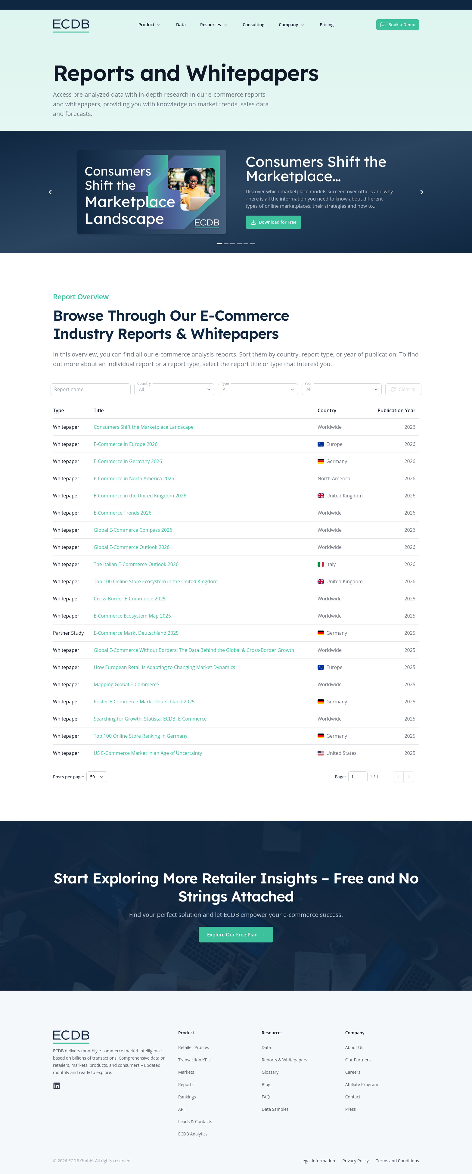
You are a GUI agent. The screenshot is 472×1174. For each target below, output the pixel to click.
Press (350, 1109)
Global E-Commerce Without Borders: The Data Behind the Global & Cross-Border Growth (194, 650)
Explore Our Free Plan (236, 934)
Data (181, 24)
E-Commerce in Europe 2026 (125, 444)
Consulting (253, 24)
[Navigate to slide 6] (252, 243)
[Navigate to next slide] (421, 192)
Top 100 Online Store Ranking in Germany (140, 736)
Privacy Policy (355, 1160)
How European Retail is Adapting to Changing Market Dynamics (164, 667)
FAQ (266, 1097)
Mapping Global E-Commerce (126, 684)
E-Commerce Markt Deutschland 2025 (136, 633)
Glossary (270, 1072)
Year (308, 383)
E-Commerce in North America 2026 (134, 478)
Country (144, 383)
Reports (186, 1084)
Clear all (403, 389)
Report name (68, 389)
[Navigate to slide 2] (226, 243)
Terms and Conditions (397, 1160)
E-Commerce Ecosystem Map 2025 (132, 615)
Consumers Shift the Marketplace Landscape (144, 427)
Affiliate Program (361, 1084)
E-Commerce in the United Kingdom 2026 (140, 495)
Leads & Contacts (195, 1121)
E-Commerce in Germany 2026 (128, 461)
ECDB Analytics (192, 1134)
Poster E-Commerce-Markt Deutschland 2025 (144, 701)
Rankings (187, 1097)
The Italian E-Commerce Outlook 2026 (136, 564)
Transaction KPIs (194, 1060)
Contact (352, 1097)
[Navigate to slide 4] (239, 243)
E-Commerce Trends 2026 (122, 512)
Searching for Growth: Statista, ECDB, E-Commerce (150, 718)
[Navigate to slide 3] (232, 243)
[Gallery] (236, 192)
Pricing (327, 24)
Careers (352, 1072)
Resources (214, 25)
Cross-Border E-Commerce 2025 (130, 598)
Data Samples (275, 1109)
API (181, 1109)
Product (150, 25)
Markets (186, 1072)
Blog (266, 1084)
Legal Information (317, 1160)
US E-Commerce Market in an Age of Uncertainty (148, 753)
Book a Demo (397, 25)
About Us (354, 1047)
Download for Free (273, 222)
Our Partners (358, 1060)
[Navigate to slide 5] (246, 243)
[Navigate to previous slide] (50, 192)
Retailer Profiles (193, 1047)
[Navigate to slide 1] (219, 243)
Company (292, 25)
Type (225, 383)
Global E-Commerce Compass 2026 (133, 530)
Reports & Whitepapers (284, 1060)
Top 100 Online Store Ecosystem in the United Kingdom (156, 581)
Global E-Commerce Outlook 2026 (131, 547)
